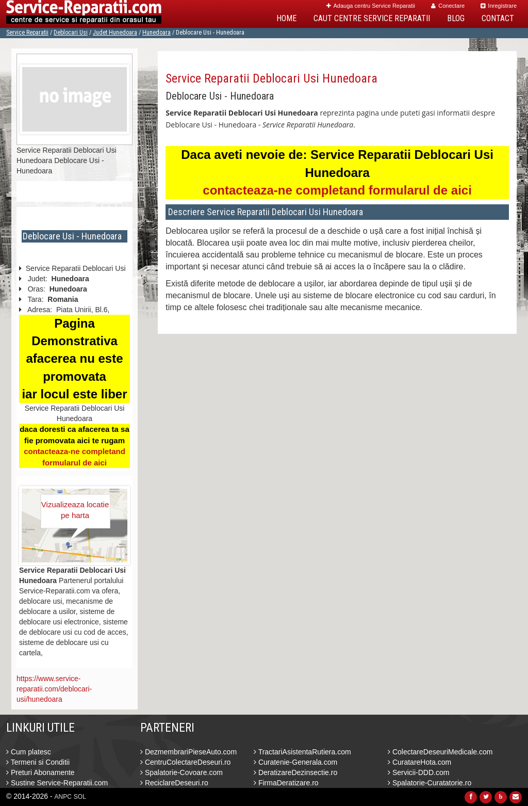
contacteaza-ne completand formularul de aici (337, 190)
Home (286, 18)
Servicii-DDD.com (418, 772)
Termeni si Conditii (38, 762)
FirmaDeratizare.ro (286, 783)
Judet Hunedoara (115, 32)
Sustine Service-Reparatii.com (57, 783)
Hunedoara (156, 32)
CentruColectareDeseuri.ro (185, 762)
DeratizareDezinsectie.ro (295, 772)
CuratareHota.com (419, 762)
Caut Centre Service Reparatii (372, 18)
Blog (456, 18)
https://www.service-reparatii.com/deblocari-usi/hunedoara (54, 688)
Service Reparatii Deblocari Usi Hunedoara (271, 78)
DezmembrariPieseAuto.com (188, 752)
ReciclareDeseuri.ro (174, 783)
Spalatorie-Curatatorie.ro (429, 783)
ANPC (63, 796)
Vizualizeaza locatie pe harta (75, 510)
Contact (498, 18)
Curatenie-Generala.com (295, 762)
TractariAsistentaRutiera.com (302, 752)
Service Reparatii (27, 32)
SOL (80, 796)
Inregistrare (499, 6)
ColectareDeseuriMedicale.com (440, 752)
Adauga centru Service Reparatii (370, 6)
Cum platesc (28, 752)
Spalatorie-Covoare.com (181, 772)
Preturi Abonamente (40, 772)
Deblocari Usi (71, 32)
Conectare (448, 6)
